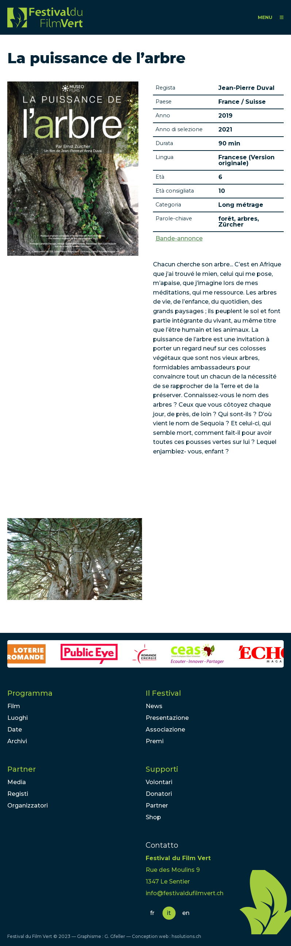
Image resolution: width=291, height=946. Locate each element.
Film (13, 706)
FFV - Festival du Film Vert (45, 17)
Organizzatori (27, 805)
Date (14, 729)
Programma (30, 693)
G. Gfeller (114, 936)
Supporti (162, 769)
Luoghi (17, 717)
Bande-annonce (179, 239)
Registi (17, 793)
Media (16, 782)
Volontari (159, 782)
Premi (155, 741)
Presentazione (167, 717)
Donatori (159, 793)
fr (152, 912)
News (154, 706)
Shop (153, 817)
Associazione (165, 729)
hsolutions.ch (186, 936)
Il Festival (163, 693)
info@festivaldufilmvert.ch (184, 893)
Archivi (17, 741)
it (169, 912)
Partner (21, 769)
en (185, 912)
